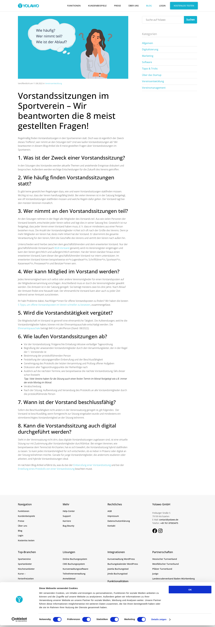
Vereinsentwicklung (53, 83)
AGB (110, 511)
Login (162, 5)
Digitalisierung (150, 49)
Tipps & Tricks (150, 68)
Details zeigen (158, 621)
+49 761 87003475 (169, 523)
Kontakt (111, 525)
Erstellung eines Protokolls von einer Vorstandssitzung (46, 468)
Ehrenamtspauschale (29, 328)
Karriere (67, 521)
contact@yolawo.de (168, 519)
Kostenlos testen (184, 5)
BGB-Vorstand (61, 248)
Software (147, 62)
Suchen (190, 19)
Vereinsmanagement (154, 87)
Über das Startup (151, 75)
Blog (149, 5)
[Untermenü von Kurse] (25, 573)
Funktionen (74, 5)
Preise (117, 5)
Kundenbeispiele (97, 5)
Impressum (113, 516)
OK (190, 591)
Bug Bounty (68, 525)
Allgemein (147, 43)
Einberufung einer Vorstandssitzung (92, 465)
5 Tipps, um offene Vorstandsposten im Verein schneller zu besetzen (54, 304)
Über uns (133, 5)
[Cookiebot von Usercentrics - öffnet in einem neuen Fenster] (19, 621)
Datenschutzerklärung (119, 521)
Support (67, 516)
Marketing (147, 55)
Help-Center (69, 511)
